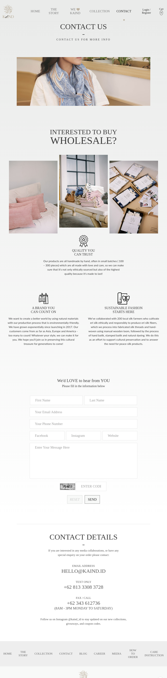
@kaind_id (74, 619)
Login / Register (146, 11)
